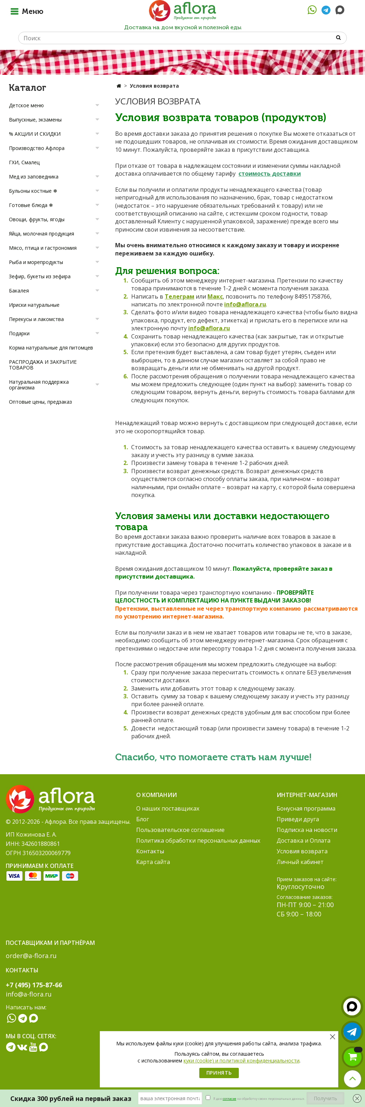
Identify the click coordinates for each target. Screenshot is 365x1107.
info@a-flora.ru (29, 994)
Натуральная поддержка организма (39, 384)
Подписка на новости (307, 829)
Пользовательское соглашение (180, 829)
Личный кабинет (300, 861)
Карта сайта (153, 861)
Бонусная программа (306, 808)
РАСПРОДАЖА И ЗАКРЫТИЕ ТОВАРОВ (43, 364)
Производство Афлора (37, 148)
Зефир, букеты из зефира (40, 276)
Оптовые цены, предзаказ (40, 401)
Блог (142, 819)
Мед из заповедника (33, 176)
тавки (292, 173)
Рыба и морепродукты (36, 262)
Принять (219, 1072)
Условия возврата (302, 851)
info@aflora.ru (245, 304)
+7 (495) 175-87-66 (34, 985)
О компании (156, 795)
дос (277, 173)
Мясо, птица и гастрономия (43, 247)
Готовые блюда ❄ (31, 205)
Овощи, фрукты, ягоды (37, 219)
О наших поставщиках (167, 808)
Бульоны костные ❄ (33, 190)
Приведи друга (298, 819)
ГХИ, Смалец (24, 162)
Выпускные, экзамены (35, 119)
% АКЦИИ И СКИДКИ (35, 133)
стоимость (254, 173)
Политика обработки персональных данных (198, 840)
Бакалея (19, 290)
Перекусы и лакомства (36, 319)
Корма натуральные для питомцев (51, 347)
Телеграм (179, 296)
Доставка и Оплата (303, 840)
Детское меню (26, 105)
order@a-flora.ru (31, 955)
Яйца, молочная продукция (41, 233)
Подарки (19, 333)
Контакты (150, 851)
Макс (215, 296)
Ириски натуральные (34, 304)
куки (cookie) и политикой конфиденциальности (241, 1060)
